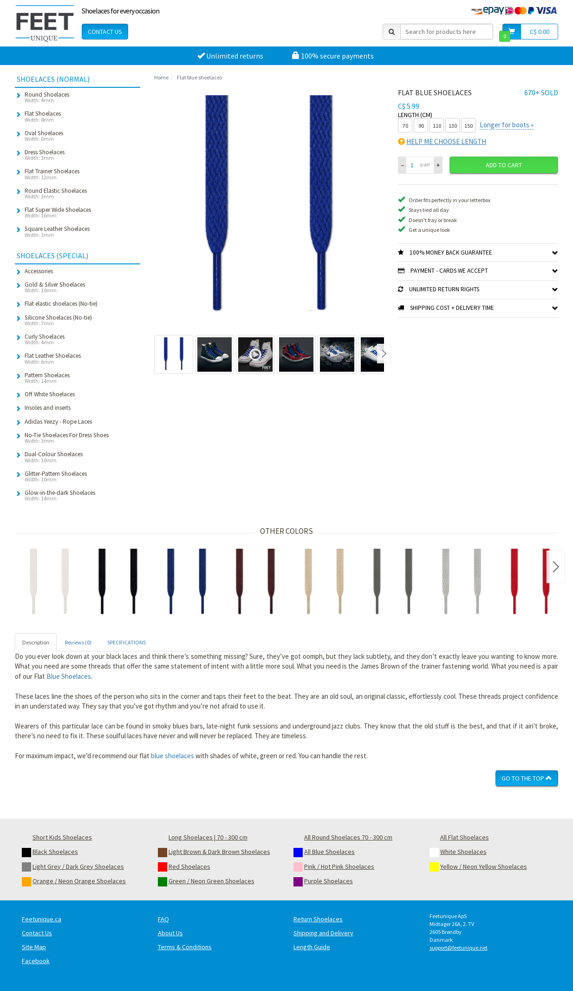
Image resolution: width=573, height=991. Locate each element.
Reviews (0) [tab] (78, 642)
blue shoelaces (172, 755)
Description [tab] (35, 642)
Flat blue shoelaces (199, 77)
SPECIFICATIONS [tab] (126, 642)
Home (161, 77)
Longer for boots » (507, 124)
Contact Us (105, 31)
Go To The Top (526, 778)
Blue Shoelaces (68, 676)
